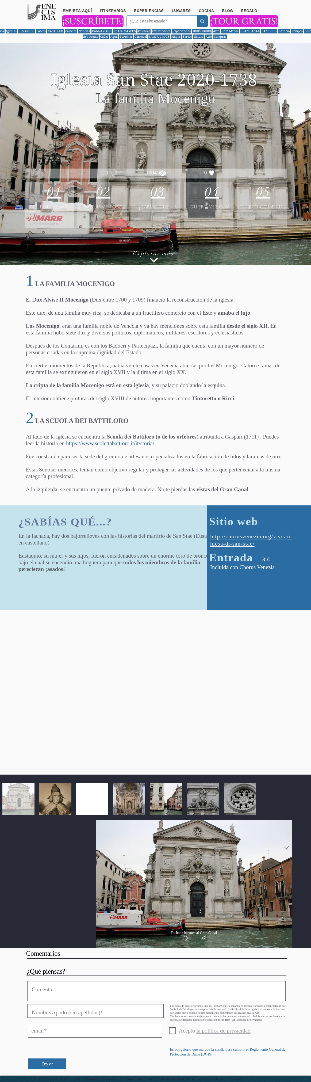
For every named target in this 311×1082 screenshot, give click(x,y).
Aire (209, 37)
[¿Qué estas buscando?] (158, 21)
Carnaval (141, 37)
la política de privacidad (248, 1019)
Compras (220, 37)
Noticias (84, 31)
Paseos (41, 31)
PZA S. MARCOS (125, 31)
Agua (114, 37)
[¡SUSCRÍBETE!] (93, 21)
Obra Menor (229, 31)
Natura (199, 37)
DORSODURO (202, 31)
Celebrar (144, 31)
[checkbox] (185, 938)
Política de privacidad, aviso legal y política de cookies (194, 1079)
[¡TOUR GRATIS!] (244, 21)
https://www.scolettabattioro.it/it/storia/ (110, 443)
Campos (297, 31)
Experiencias (181, 31)
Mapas (176, 37)
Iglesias (11, 31)
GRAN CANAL (250, 31)
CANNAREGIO (102, 31)
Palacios (70, 31)
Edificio (284, 31)
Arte (216, 31)
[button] (203, 938)
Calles (104, 37)
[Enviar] (47, 1063)
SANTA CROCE (159, 37)
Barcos (187, 37)
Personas (126, 37)
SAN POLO (269, 31)
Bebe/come (90, 37)
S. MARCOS (26, 31)
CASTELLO (55, 31)
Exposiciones (161, 31)
